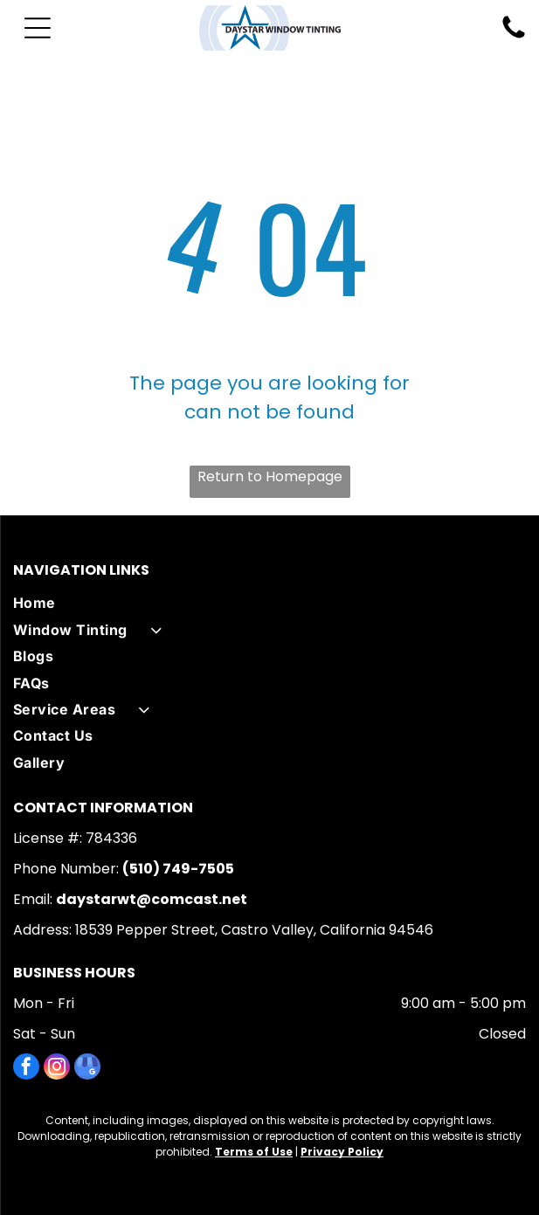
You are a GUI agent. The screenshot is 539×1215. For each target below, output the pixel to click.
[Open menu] (37, 28)
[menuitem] (269, 603)
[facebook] (26, 1068)
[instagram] (57, 1068)
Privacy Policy (342, 1151)
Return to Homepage (269, 476)
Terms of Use (254, 1151)
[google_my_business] (87, 1068)
